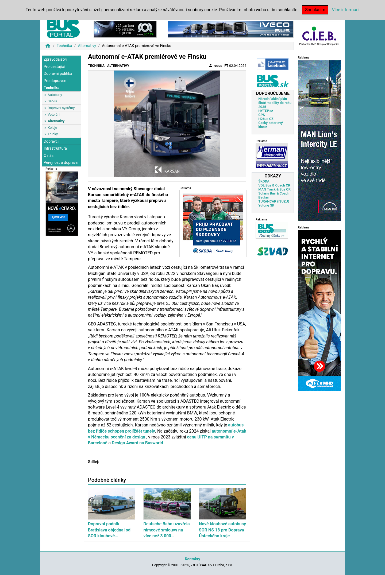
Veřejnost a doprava (61, 162)
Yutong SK (266, 205)
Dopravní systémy (61, 108)
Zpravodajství (55, 59)
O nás (48, 155)
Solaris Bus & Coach (273, 193)
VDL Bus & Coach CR (274, 185)
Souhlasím (315, 9)
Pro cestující (54, 66)
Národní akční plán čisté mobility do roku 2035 (274, 103)
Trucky (53, 134)
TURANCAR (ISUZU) (273, 201)
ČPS (261, 115)
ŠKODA (263, 181)
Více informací (345, 9)
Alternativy (87, 46)
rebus (215, 65)
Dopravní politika (58, 73)
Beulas (263, 197)
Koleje (52, 128)
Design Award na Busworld (137, 442)
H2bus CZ (266, 119)
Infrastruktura (55, 148)
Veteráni (54, 114)
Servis (52, 101)
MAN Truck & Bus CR (274, 189)
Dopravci (51, 141)
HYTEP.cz (265, 111)
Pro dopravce (55, 81)
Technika (64, 46)
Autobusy (55, 95)
